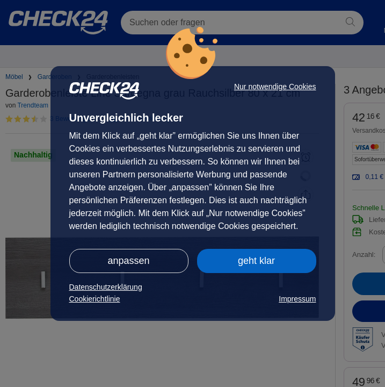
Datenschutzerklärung (105, 287)
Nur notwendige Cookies (275, 86)
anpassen (128, 260)
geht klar (256, 260)
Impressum (297, 299)
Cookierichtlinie (94, 299)
